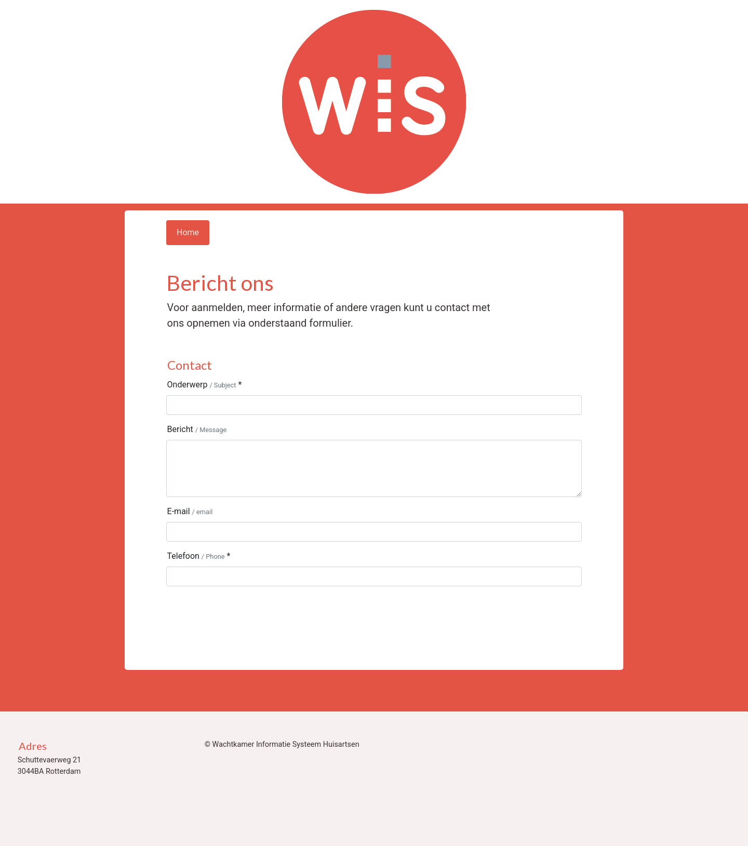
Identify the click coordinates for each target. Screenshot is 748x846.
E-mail (190, 511)
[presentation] (245, 615)
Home (188, 232)
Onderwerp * (204, 385)
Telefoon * (199, 556)
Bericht (197, 429)
